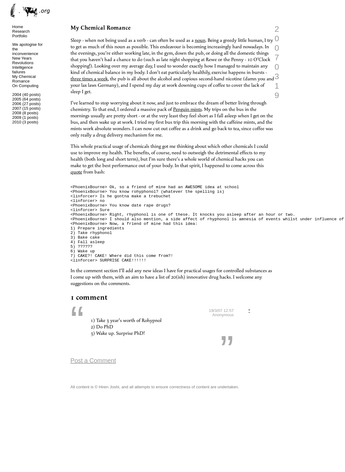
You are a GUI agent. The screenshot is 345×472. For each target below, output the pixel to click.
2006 (16, 103)
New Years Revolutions (23, 60)
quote (76, 172)
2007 (16, 108)
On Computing (25, 85)
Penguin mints (187, 109)
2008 (16, 113)
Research (21, 31)
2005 (16, 99)
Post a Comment (93, 377)
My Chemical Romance (24, 78)
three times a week (89, 79)
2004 (16, 94)
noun (200, 40)
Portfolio (19, 36)
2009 (16, 117)
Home (17, 26)
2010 (16, 122)
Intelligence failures (22, 69)
